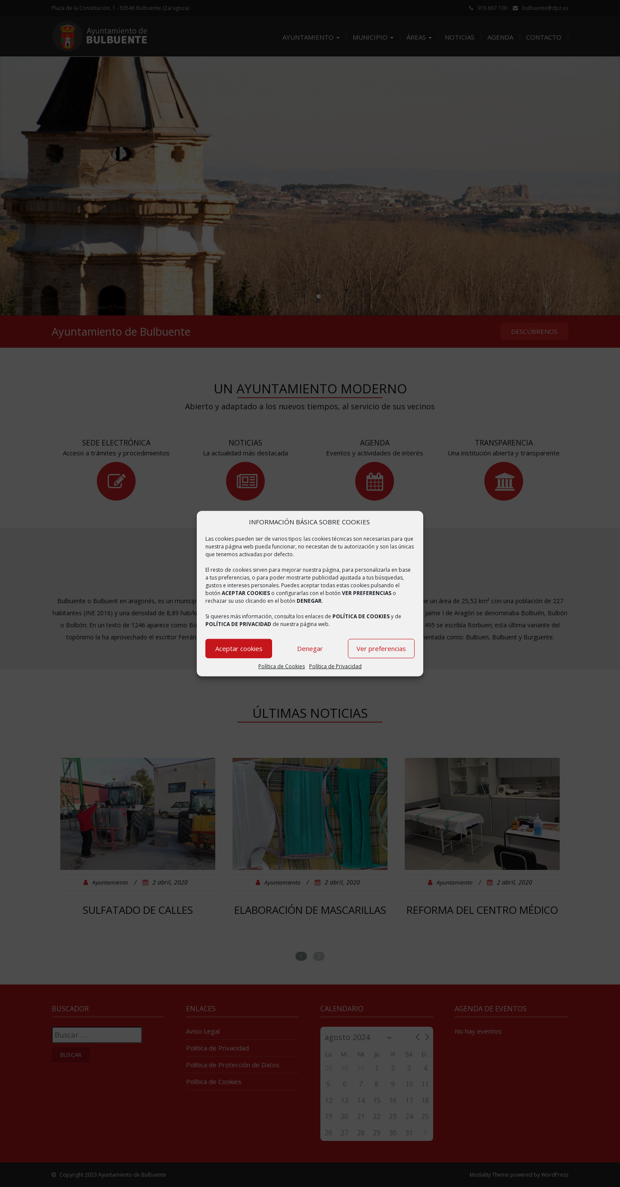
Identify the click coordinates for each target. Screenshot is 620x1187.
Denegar (310, 648)
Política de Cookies (281, 666)
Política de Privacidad (335, 666)
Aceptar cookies (239, 648)
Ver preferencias (381, 648)
